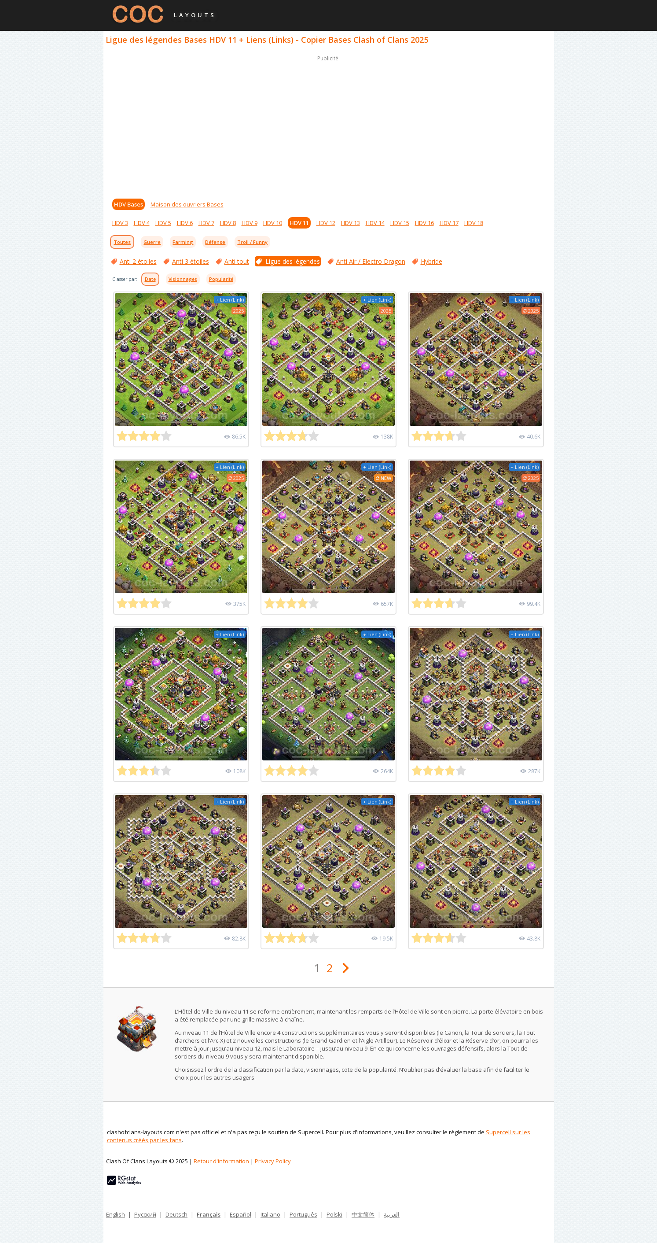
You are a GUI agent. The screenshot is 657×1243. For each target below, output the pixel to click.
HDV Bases (128, 204)
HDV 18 (473, 223)
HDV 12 (325, 223)
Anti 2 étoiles (138, 261)
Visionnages (183, 279)
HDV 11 (299, 223)
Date (150, 279)
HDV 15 (399, 223)
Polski (334, 1214)
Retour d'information (221, 1161)
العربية (392, 1214)
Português (303, 1214)
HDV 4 (142, 223)
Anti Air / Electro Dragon (370, 261)
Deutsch (176, 1214)
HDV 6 (185, 223)
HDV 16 (424, 223)
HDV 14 (375, 223)
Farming (183, 242)
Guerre (152, 242)
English (115, 1214)
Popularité (221, 279)
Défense (215, 242)
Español (240, 1214)
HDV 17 (449, 223)
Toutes (122, 242)
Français (208, 1214)
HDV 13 (350, 223)
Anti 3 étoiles (190, 261)
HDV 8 (228, 223)
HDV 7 (206, 223)
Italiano (270, 1214)
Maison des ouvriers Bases (187, 204)
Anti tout (236, 261)
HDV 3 (120, 223)
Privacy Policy (273, 1161)
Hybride (431, 261)
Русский (145, 1214)
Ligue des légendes (292, 261)
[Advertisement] (328, 125)
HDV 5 (163, 223)
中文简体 (363, 1214)
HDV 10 (272, 223)
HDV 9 (249, 223)
